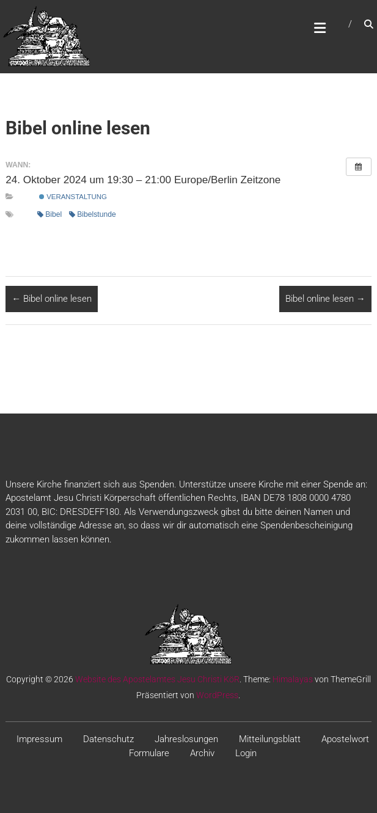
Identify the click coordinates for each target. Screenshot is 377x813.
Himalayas (293, 679)
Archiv (202, 753)
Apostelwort (345, 739)
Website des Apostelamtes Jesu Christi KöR (157, 679)
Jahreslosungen (186, 739)
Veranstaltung (73, 196)
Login (246, 753)
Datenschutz (108, 739)
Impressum (39, 739)
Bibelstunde (92, 214)
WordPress (217, 695)
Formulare (149, 753)
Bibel (49, 214)
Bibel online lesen (52, 298)
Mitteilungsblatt (270, 739)
